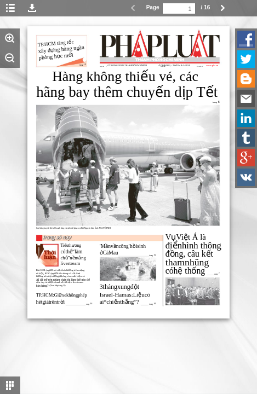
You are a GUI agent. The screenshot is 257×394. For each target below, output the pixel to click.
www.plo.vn (212, 65)
